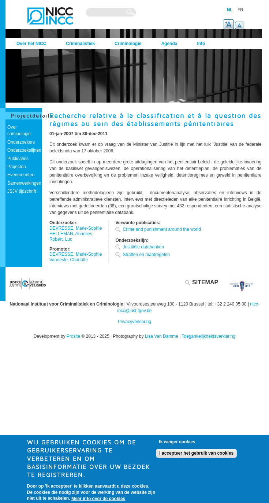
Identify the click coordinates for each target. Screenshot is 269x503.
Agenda (169, 43)
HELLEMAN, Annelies (70, 233)
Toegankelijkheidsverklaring (209, 336)
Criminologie (128, 43)
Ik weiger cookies (177, 444)
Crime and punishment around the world (162, 229)
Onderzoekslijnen (24, 150)
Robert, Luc (60, 239)
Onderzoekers (21, 142)
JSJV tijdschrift (21, 191)
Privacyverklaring (134, 321)
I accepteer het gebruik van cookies (196, 456)
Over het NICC (31, 43)
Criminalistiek (80, 43)
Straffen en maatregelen (146, 254)
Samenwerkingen (24, 183)
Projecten (16, 166)
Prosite (73, 336)
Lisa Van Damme (161, 336)
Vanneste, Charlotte (68, 259)
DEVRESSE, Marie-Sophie (75, 228)
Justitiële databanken (143, 246)
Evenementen (20, 174)
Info (201, 43)
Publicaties (18, 158)
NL (230, 9)
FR (240, 9)
